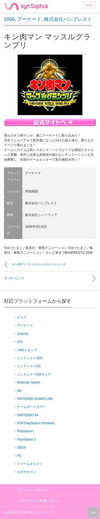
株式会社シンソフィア (39, 512)
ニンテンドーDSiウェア (34, 374)
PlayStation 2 (26, 439)
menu (89, 5)
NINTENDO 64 (27, 415)
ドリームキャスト (30, 464)
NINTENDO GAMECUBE (35, 399)
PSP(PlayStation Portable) (36, 423)
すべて (22, 317)
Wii (19, 391)
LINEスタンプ (27, 350)
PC (19, 456)
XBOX (21, 447)
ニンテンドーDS (29, 366)
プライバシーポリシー (33, 490)
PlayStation (25, 431)
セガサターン (26, 472)
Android (22, 334)
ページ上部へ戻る (93, 512)
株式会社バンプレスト (68, 19)
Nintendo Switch (28, 382)
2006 (9, 19)
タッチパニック (14, 278)
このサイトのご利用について (38, 501)
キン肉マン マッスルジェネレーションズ (39, 264)
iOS (19, 342)
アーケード (29, 19)
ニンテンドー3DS (29, 358)
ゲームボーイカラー (31, 407)
